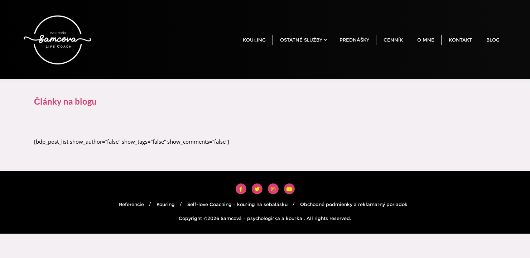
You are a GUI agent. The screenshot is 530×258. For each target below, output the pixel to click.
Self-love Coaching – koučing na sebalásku (237, 204)
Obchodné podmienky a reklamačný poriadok (354, 204)
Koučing (165, 204)
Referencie (131, 204)
